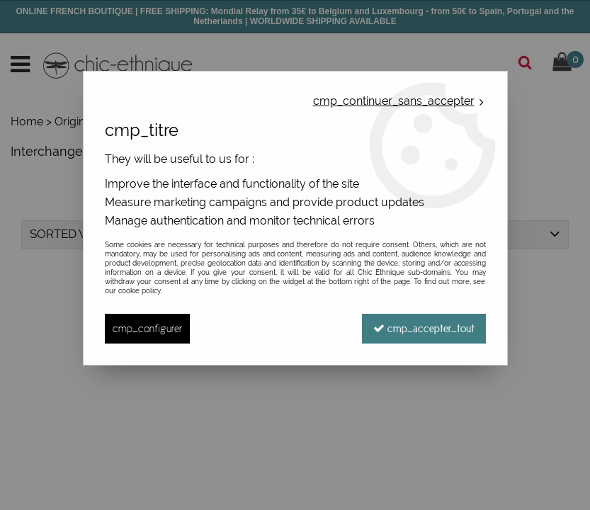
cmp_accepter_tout (424, 328)
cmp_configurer (147, 328)
